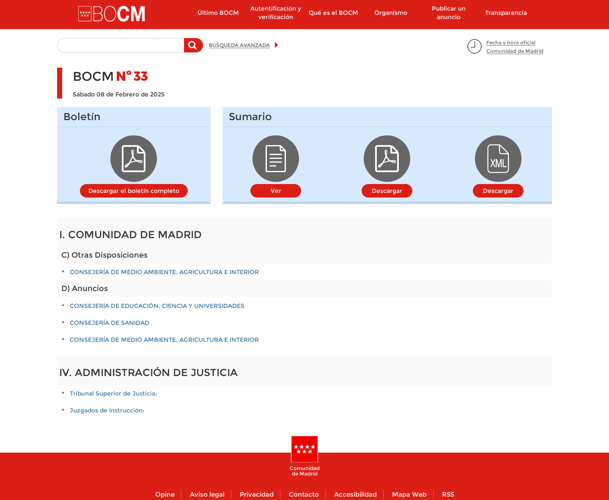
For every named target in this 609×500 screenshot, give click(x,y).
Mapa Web (409, 494)
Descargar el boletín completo (133, 191)
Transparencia (506, 12)
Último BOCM (218, 12)
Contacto (304, 494)
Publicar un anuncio (449, 13)
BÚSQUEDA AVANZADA (239, 45)
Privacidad (257, 494)
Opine (165, 494)
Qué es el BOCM (333, 12)
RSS (448, 494)
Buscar (193, 49)
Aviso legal (207, 494)
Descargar (387, 191)
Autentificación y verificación (275, 13)
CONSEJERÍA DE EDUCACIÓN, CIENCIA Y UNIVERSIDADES (157, 306)
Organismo (390, 12)
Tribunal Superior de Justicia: (113, 393)
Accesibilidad (355, 494)
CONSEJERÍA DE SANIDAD (109, 323)
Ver (276, 191)
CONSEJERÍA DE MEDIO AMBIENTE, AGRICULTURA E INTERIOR (164, 272)
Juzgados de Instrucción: (107, 410)
